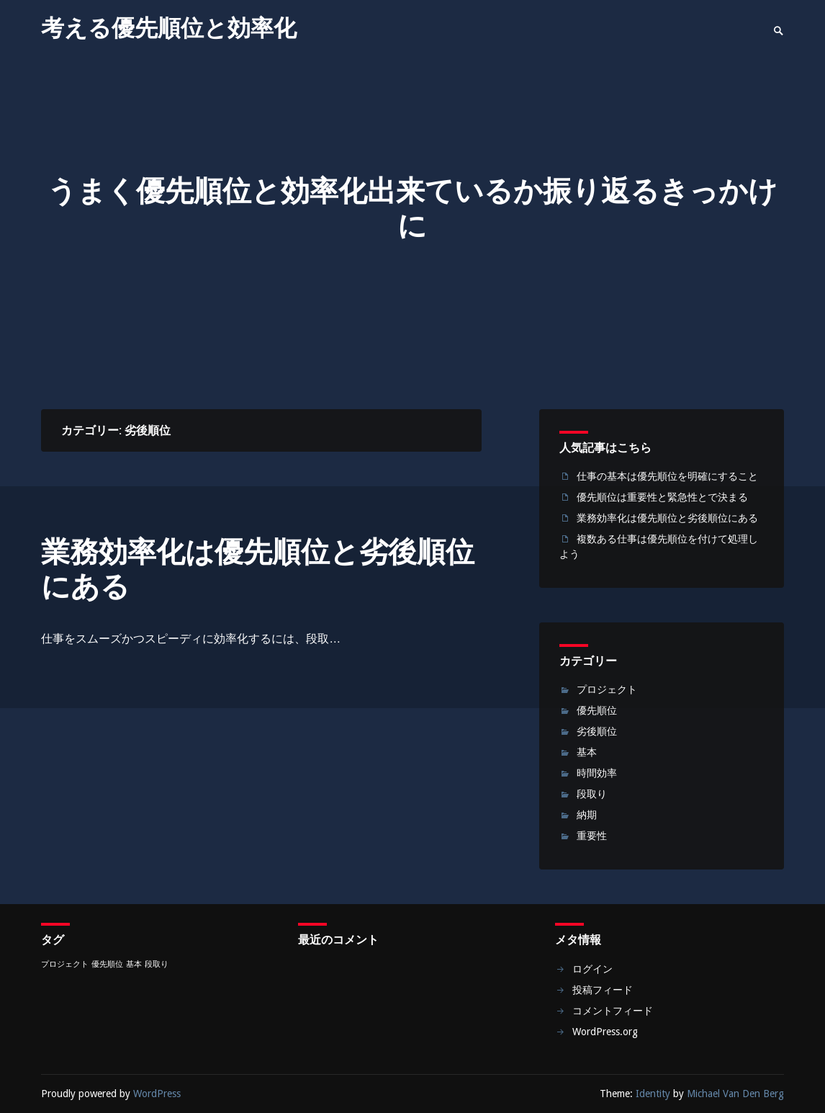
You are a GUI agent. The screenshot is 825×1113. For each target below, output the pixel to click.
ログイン (592, 969)
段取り (592, 794)
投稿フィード (602, 990)
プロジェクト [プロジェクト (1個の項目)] (65, 964)
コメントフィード (612, 1010)
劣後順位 (597, 731)
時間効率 (597, 773)
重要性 (592, 835)
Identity (653, 1093)
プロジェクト (607, 689)
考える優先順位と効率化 (169, 28)
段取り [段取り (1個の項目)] (156, 964)
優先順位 (597, 710)
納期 (587, 815)
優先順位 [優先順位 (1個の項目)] (107, 964)
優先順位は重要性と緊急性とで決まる (662, 497)
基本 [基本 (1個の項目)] (134, 964)
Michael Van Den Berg (735, 1093)
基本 (587, 752)
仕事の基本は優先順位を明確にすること (667, 476)
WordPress (157, 1093)
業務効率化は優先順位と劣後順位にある (257, 569)
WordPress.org (605, 1031)
